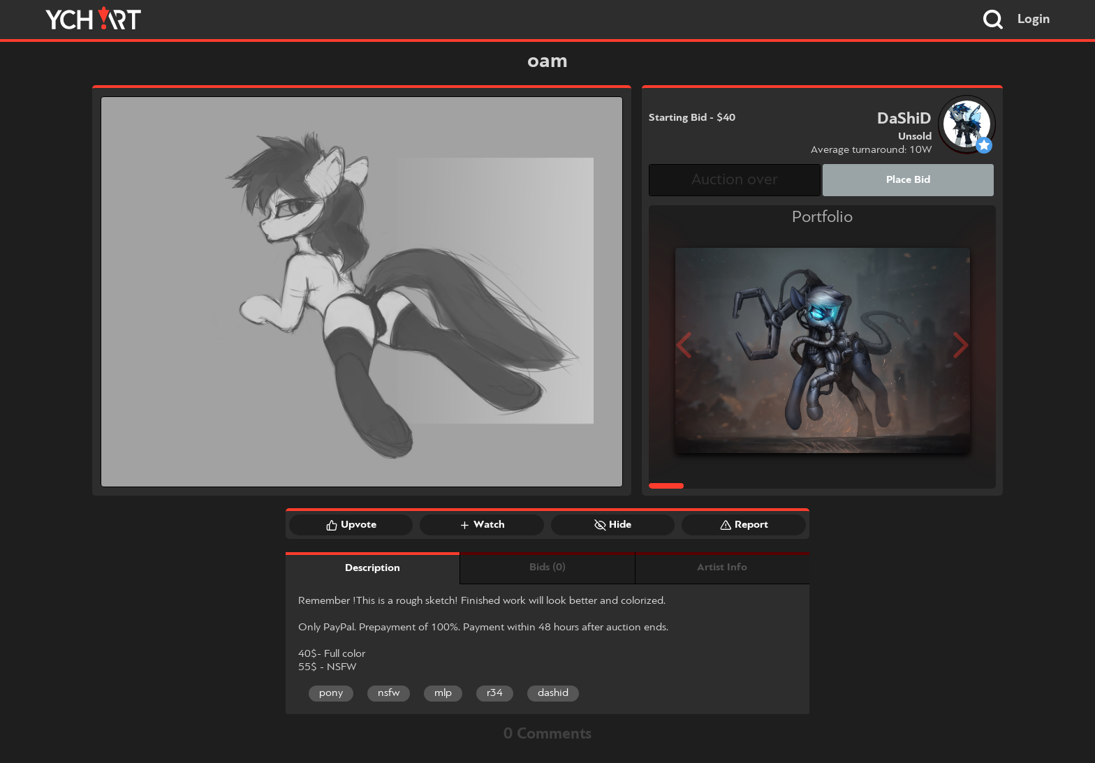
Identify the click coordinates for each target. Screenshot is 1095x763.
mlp (443, 693)
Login (1033, 20)
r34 (495, 693)
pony (331, 693)
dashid (553, 693)
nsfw (388, 693)
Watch (482, 525)
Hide (612, 525)
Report (744, 525)
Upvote (351, 525)
